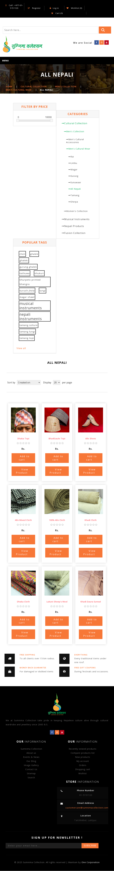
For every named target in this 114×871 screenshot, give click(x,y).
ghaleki (23, 260)
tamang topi (26, 338)
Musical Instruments (77, 219)
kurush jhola (27, 290)
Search (31, 777)
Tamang (75, 195)
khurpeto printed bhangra (30, 282)
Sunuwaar (76, 182)
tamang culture (28, 325)
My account (82, 761)
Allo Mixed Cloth (23, 520)
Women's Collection (77, 211)
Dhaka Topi (23, 438)
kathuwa (24, 273)
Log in (54, 8)
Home (9, 86)
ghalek (34, 254)
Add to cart (24, 458)
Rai (72, 156)
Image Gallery (31, 765)
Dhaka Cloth (23, 601)
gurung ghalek (28, 266)
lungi (43, 290)
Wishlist (82, 773)
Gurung (74, 176)
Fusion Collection (74, 233)
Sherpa (74, 201)
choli (22, 254)
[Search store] (50, 30)
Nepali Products (74, 226)
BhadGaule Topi (57, 438)
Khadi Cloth (91, 520)
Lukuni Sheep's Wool (57, 601)
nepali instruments (30, 316)
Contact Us (31, 769)
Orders (82, 765)
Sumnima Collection (31, 749)
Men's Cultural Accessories (75, 141)
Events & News (31, 757)
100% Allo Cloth (57, 520)
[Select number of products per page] (56, 382)
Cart (57, 13)
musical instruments (30, 305)
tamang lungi (27, 331)
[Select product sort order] (29, 382)
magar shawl (27, 297)
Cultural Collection (75, 123)
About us (31, 753)
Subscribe (90, 845)
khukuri (39, 273)
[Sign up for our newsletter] (44, 845)
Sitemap (31, 773)
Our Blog (31, 761)
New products (82, 757)
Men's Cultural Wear (79, 148)
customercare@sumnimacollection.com (86, 807)
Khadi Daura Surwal (90, 601)
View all (21, 348)
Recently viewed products (82, 749)
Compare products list (83, 753)
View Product (22, 471)
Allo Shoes (90, 438)
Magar (74, 169)
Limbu (74, 163)
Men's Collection (75, 131)
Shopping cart (82, 769)
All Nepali (76, 189)
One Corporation (91, 862)
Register (34, 8)
